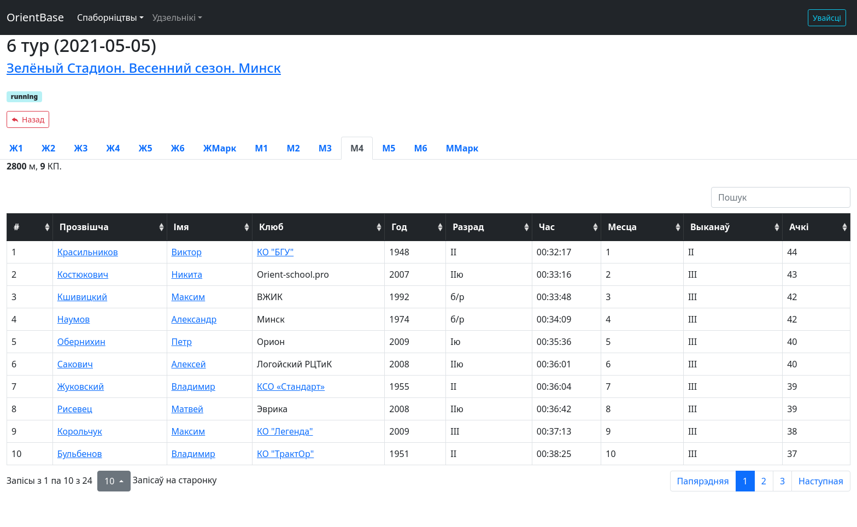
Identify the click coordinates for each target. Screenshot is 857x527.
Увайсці (827, 18)
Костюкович (82, 274)
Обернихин (81, 342)
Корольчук (79, 431)
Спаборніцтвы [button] (107, 17)
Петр (182, 342)
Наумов (73, 319)
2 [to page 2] (763, 481)
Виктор (187, 252)
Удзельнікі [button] (174, 17)
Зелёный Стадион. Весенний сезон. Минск (144, 67)
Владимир (193, 386)
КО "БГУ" (275, 252)
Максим (189, 297)
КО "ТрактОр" (285, 454)
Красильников (87, 252)
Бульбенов (79, 454)
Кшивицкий (82, 297)
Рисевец (74, 409)
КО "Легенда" (285, 431)
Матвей (187, 409)
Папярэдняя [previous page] (703, 481)
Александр (194, 319)
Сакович (75, 364)
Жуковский (80, 386)
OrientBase (35, 17)
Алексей (189, 364)
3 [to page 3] (782, 481)
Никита (187, 274)
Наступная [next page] (821, 481)
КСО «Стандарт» (291, 386)
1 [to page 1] (745, 481)
